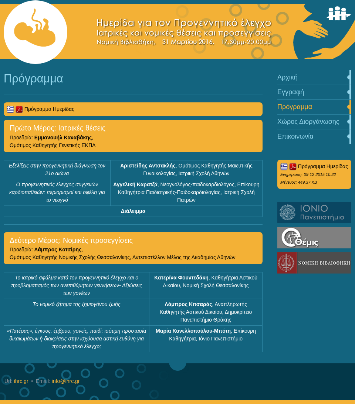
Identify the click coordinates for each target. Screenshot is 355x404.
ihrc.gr (21, 381)
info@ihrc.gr (66, 381)
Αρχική (287, 77)
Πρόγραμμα (294, 107)
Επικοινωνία (295, 136)
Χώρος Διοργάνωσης (308, 121)
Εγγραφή (290, 92)
